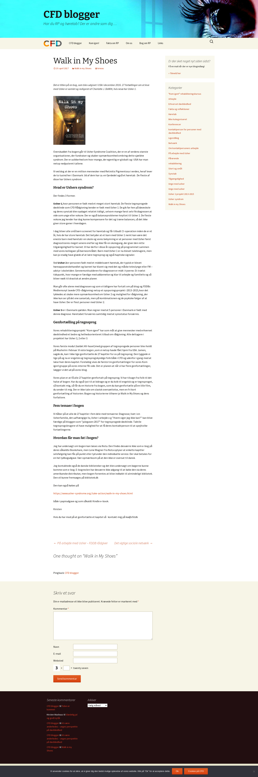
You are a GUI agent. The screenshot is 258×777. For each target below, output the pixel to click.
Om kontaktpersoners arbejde (183, 148)
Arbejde (172, 98)
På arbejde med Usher (179, 153)
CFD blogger (75, 43)
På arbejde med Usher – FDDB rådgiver (80, 543)
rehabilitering (175, 163)
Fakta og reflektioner (178, 109)
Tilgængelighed (176, 178)
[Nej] (254, 771)
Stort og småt (175, 168)
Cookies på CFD (196, 771)
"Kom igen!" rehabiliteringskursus (184, 93)
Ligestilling (173, 138)
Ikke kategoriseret (177, 119)
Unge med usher (176, 183)
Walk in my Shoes (83, 68)
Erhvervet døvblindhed (179, 104)
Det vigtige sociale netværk (133, 543)
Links (160, 43)
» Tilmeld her (174, 73)
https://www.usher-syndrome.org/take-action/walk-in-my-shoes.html (93, 493)
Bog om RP (145, 43)
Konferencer (174, 124)
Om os (129, 43)
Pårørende (173, 158)
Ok (177, 771)
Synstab (172, 173)
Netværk (172, 143)
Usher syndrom (175, 199)
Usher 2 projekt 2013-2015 (181, 194)
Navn (56, 646)
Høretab (172, 114)
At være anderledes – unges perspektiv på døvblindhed (62, 726)
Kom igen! (94, 43)
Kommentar (61, 608)
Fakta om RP (112, 43)
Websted (58, 660)
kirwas (100, 68)
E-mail (57, 653)
